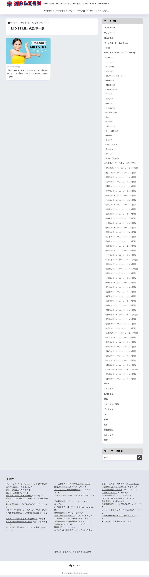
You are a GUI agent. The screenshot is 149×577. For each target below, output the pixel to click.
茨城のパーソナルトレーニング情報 (121, 375)
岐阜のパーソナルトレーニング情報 (121, 219)
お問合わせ (69, 553)
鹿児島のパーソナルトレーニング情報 (122, 269)
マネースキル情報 (109, 494)
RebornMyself (112, 131)
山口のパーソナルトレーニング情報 (121, 237)
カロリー (108, 415)
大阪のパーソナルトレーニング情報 (121, 324)
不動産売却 (106, 523)
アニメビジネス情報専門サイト (67, 491)
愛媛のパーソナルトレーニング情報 (121, 292)
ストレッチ (109, 436)
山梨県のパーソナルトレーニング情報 (122, 333)
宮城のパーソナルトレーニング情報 (121, 210)
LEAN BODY (109, 27)
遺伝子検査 (109, 38)
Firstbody (110, 81)
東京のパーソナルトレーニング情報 (121, 347)
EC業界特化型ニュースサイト (114, 488)
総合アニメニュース (62, 488)
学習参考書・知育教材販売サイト (68, 523)
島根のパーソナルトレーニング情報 (121, 283)
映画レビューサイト (62, 529)
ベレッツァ (110, 127)
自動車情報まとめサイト (64, 526)
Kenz (108, 118)
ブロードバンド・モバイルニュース (21, 486)
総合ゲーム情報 (12, 494)
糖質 (106, 441)
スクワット (109, 389)
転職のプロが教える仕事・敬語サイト (21, 520)
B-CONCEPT (111, 113)
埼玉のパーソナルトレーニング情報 (121, 288)
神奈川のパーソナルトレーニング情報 (122, 315)
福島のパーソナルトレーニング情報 (121, 205)
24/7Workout (107, 4)
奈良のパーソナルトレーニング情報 (121, 196)
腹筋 (106, 400)
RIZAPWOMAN (112, 159)
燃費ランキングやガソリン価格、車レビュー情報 (26, 500)
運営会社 (58, 553)
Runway (109, 150)
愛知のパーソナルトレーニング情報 (121, 228)
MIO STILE (110, 85)
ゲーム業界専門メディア (64, 485)
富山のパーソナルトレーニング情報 (121, 361)
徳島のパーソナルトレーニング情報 (121, 356)
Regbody (110, 67)
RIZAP (96, 4)
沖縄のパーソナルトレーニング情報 (121, 242)
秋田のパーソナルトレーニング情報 (121, 297)
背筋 (106, 420)
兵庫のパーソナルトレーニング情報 (121, 201)
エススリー (110, 63)
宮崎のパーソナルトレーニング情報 (121, 265)
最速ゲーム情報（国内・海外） (19, 497)
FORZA (109, 136)
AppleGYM (110, 108)
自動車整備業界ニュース (112, 491)
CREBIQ (109, 72)
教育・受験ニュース (14, 491)
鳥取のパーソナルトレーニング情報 (121, 329)
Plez (108, 48)
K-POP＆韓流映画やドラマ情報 (19, 514)
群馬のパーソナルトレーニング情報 (121, 379)
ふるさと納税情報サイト (64, 532)
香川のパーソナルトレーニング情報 (121, 187)
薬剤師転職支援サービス (112, 497)
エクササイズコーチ (114, 76)
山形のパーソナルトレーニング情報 (121, 214)
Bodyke (109, 122)
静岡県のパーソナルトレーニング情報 (122, 169)
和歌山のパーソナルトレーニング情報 (122, 260)
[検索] (139, 459)
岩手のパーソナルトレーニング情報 (121, 182)
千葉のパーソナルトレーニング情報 (121, 256)
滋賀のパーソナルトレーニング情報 (121, 365)
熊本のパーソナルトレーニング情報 (121, 191)
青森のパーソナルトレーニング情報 (121, 352)
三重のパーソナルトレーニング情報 (121, 278)
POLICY (109, 99)
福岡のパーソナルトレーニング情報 (121, 178)
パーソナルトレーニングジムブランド (62, 11)
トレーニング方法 (112, 405)
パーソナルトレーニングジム (117, 43)
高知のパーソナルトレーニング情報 (121, 233)
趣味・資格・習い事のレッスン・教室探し (23, 529)
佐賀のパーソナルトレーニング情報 (121, 306)
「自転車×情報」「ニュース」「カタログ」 (72, 503)
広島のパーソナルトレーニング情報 (121, 343)
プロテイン (109, 410)
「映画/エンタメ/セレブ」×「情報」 (69, 497)
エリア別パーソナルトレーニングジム (96, 11)
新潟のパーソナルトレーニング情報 (121, 320)
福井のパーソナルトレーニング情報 (121, 251)
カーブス (110, 58)
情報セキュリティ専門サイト (114, 485)
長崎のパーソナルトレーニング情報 (121, 274)
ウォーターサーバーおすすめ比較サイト (118, 517)
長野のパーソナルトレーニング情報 (121, 301)
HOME (74, 567)
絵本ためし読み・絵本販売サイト (68, 520)
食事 (106, 426)
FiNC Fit (109, 104)
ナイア (109, 154)
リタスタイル (111, 145)
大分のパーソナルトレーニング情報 (121, 246)
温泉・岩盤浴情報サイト (64, 517)
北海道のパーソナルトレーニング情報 (122, 370)
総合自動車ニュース (14, 489)
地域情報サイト (60, 514)
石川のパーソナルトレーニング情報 (121, 224)
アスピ (109, 95)
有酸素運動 (109, 431)
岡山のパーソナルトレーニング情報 (121, 338)
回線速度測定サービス (15, 506)
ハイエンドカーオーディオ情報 (67, 508)
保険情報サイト (108, 503)
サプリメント (110, 33)
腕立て (107, 384)
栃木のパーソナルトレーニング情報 (121, 173)
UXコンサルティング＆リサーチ (115, 500)
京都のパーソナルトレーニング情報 (121, 311)
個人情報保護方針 (84, 553)
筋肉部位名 (109, 394)
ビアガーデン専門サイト (16, 512)
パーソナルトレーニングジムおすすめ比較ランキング (69, 4)
